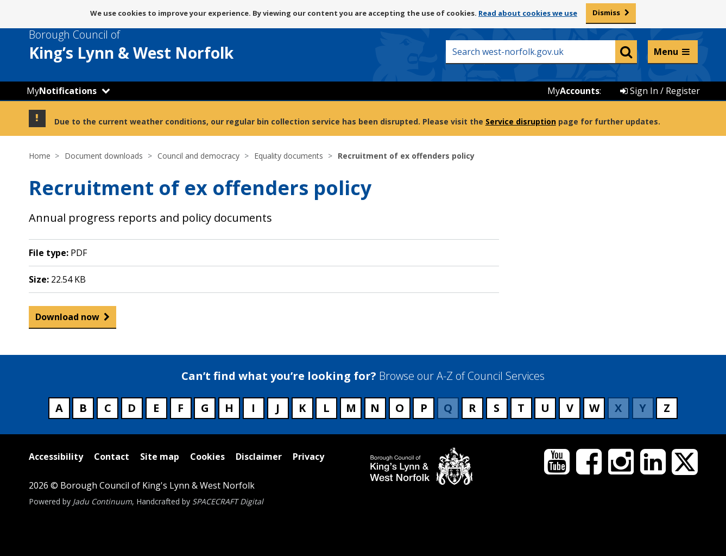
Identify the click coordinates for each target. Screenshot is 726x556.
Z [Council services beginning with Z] (667, 408)
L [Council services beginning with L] (326, 408)
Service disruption (520, 121)
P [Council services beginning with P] (423, 408)
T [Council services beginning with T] (521, 408)
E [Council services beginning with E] (156, 408)
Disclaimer (259, 457)
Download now (67, 319)
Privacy (308, 457)
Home (39, 156)
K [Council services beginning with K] (302, 408)
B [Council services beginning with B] (83, 408)
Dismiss (606, 12)
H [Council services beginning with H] (229, 408)
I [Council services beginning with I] (253, 408)
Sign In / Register (660, 91)
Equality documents (288, 156)
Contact (111, 457)
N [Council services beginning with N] (375, 408)
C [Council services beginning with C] (107, 408)
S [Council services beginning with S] (497, 408)
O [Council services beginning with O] (399, 408)
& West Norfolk (151, 45)
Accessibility (56, 457)
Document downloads (104, 156)
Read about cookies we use (527, 13)
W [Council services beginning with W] (594, 408)
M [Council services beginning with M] (351, 408)
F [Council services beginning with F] (181, 408)
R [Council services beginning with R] (472, 408)
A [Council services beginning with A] (59, 408)
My (62, 91)
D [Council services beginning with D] (132, 408)
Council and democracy (198, 156)
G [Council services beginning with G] (205, 408)
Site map (159, 457)
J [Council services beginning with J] (278, 408)
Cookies (207, 457)
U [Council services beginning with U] (545, 408)
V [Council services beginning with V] (569, 408)
